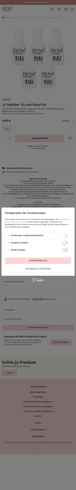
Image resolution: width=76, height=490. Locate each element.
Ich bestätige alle (38, 260)
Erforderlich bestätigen (38, 269)
